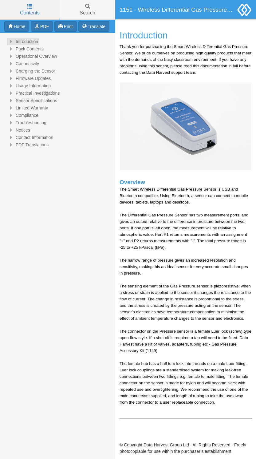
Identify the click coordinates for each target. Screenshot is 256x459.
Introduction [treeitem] (23, 41)
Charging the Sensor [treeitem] (31, 71)
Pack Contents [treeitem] (26, 49)
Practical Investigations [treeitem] (34, 93)
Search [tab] (87, 9)
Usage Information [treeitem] (29, 85)
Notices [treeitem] (19, 130)
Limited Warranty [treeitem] (28, 108)
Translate (93, 26)
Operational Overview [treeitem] (32, 56)
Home (16, 26)
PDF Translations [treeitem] (28, 144)
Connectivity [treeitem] (23, 63)
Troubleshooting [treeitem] (27, 122)
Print (65, 26)
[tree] (57, 93)
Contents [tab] (30, 9)
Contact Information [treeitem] (30, 137)
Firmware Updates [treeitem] (29, 78)
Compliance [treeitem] (23, 115)
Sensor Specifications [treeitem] (32, 100)
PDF (42, 26)
